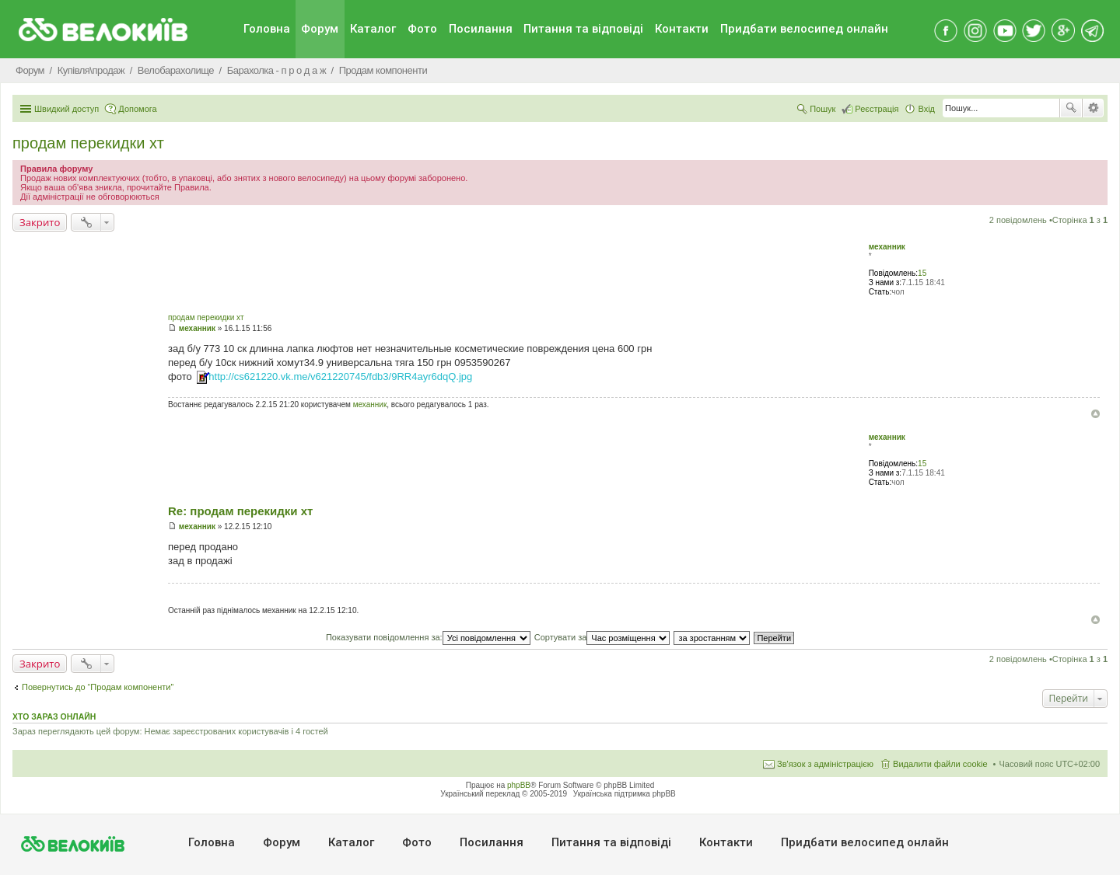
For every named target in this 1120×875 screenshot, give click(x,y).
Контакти (682, 29)
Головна (266, 29)
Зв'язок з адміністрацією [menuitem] (825, 764)
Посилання (481, 29)
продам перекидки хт (88, 143)
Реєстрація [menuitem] (876, 108)
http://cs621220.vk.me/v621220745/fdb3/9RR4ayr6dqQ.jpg (340, 376)
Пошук (1071, 108)
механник (887, 246)
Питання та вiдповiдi (583, 29)
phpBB (518, 785)
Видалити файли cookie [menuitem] (940, 764)
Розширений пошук (1093, 108)
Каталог (373, 29)
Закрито (39, 222)
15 (922, 273)
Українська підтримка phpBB (624, 794)
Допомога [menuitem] (137, 108)
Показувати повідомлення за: (428, 637)
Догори (1095, 414)
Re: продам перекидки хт (240, 511)
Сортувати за (602, 637)
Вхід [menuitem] (926, 108)
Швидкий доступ (66, 108)
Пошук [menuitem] (822, 108)
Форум (319, 29)
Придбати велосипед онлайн (804, 29)
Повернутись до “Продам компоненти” (97, 687)
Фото (422, 29)
